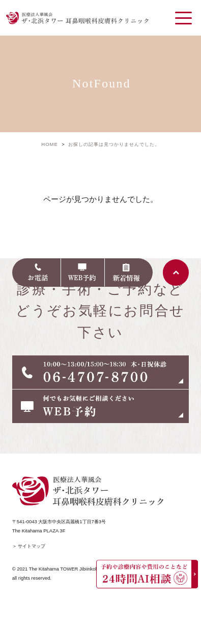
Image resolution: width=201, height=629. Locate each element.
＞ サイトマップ (29, 546)
